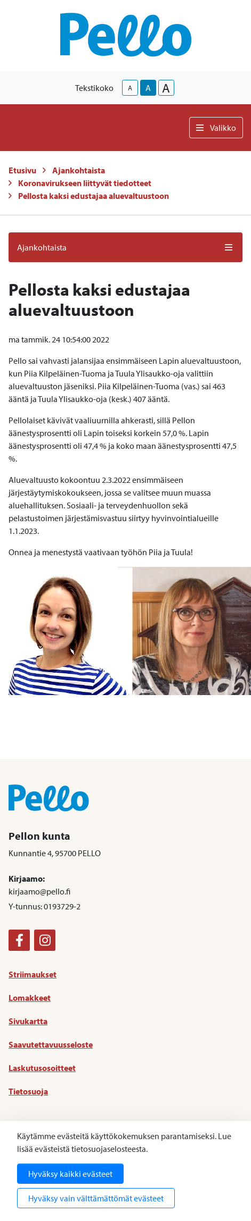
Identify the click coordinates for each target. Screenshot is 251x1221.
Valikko (216, 127)
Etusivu (22, 170)
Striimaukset (32, 974)
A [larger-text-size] (166, 88)
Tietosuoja (28, 1091)
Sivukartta (28, 1021)
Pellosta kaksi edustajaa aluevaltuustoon (93, 195)
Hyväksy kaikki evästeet (70, 1173)
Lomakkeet (30, 997)
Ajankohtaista (78, 170)
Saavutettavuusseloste (51, 1044)
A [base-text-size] (148, 87)
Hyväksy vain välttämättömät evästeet (96, 1198)
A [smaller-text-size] (130, 87)
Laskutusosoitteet (42, 1068)
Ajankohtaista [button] (125, 247)
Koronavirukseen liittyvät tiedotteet (84, 183)
